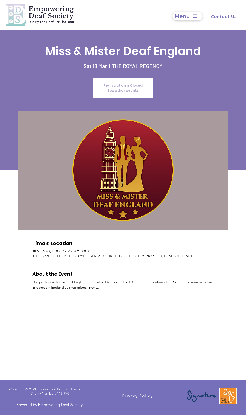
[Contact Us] (224, 16)
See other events (123, 90)
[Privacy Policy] (137, 396)
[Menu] (187, 16)
